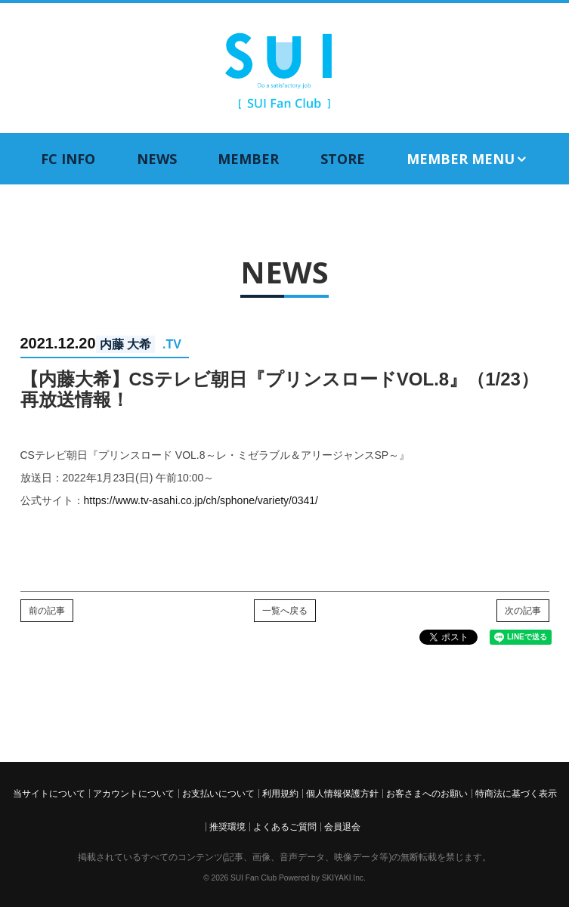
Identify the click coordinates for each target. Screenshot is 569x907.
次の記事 (523, 610)
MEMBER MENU (467, 159)
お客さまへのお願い (427, 793)
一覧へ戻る (285, 610)
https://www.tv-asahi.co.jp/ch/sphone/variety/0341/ (201, 500)
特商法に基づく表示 (516, 793)
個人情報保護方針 (342, 793)
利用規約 (280, 793)
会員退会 (342, 827)
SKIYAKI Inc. (344, 878)
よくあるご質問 (285, 827)
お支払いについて (218, 793)
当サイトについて (49, 793)
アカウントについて (134, 793)
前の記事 (47, 610)
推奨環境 (227, 827)
